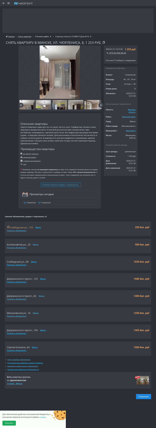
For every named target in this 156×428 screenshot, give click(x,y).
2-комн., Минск (15, 383)
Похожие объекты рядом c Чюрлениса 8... (61, 185)
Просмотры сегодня (41, 194)
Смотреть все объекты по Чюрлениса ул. (23, 369)
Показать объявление (17, 231)
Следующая (143, 396)
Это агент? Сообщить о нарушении (121, 60)
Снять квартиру (24, 36)
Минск (38, 227)
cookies (43, 417)
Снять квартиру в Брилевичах (18, 360)
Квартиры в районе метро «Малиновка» (22, 366)
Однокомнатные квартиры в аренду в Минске (25, 363)
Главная (10, 36)
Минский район (129, 117)
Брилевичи (131, 131)
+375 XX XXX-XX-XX (117, 53)
